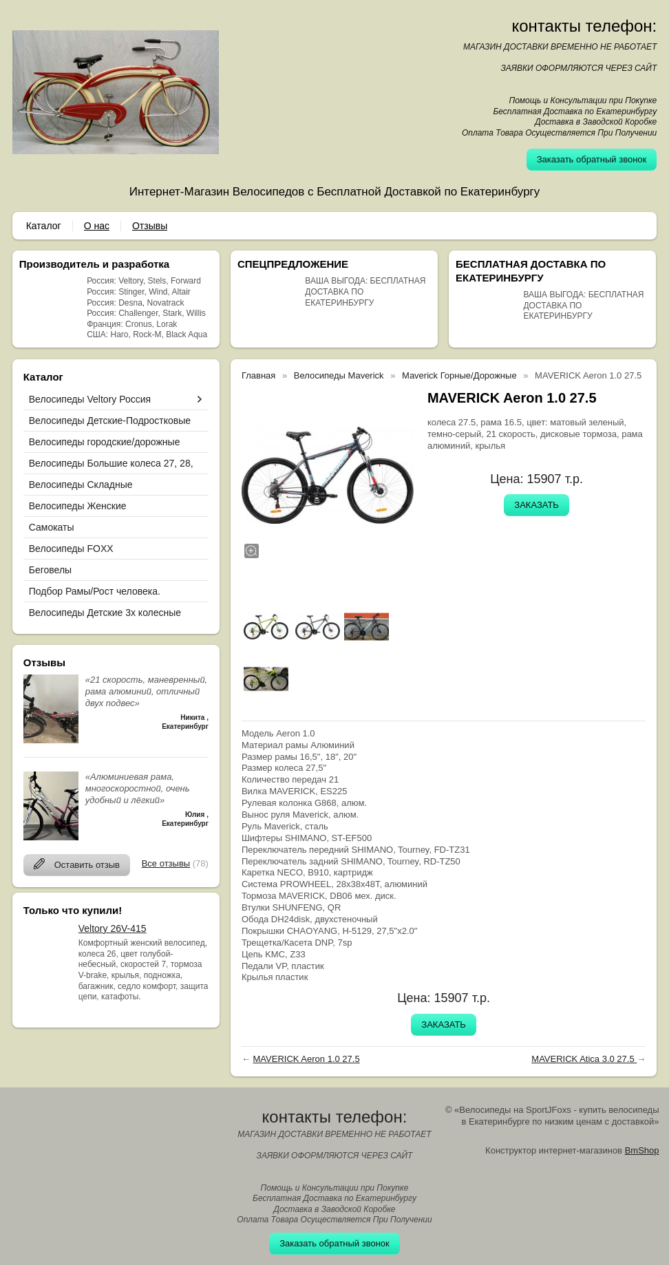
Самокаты (51, 527)
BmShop (642, 1150)
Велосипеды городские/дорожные (104, 441)
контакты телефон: (584, 26)
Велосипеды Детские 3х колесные (105, 612)
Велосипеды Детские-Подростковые (110, 420)
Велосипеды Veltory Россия (90, 399)
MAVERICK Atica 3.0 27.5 (584, 1059)
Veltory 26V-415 (112, 928)
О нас (96, 225)
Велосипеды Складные (81, 484)
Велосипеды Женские (78, 505)
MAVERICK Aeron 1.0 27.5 (306, 1059)
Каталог (43, 225)
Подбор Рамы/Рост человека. (94, 591)
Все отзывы (166, 863)
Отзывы (149, 225)
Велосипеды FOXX (71, 548)
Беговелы (50, 569)
